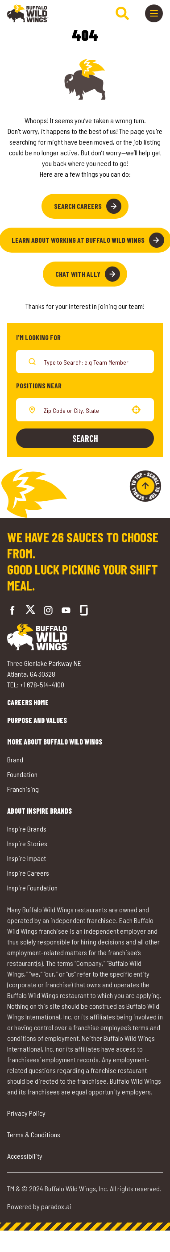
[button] (136, 409)
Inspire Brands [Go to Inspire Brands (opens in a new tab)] (28, 827)
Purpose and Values (48, 720)
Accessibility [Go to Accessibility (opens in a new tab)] (26, 1163)
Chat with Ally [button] (87, 274)
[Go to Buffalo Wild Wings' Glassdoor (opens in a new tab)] (77, 610)
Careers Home (36, 702)
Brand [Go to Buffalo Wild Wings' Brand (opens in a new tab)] (16, 759)
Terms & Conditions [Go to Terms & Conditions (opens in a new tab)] (36, 1141)
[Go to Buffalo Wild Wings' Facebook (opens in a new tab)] (12, 610)
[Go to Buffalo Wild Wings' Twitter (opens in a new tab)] (27, 610)
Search (85, 438)
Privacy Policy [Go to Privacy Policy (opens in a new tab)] (28, 1120)
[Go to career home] (28, 13)
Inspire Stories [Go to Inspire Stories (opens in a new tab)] (28, 841)
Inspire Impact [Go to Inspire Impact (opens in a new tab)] (28, 856)
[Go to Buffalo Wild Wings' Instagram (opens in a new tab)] (41, 610)
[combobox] (83, 410)
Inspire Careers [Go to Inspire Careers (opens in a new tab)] (28, 870)
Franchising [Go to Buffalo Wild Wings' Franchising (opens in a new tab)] (24, 788)
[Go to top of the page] (145, 486)
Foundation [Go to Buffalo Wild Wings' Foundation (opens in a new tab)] (23, 774)
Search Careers (87, 206)
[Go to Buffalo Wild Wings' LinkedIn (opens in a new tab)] (59, 610)
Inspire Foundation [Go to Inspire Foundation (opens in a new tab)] (34, 884)
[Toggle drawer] (154, 13)
